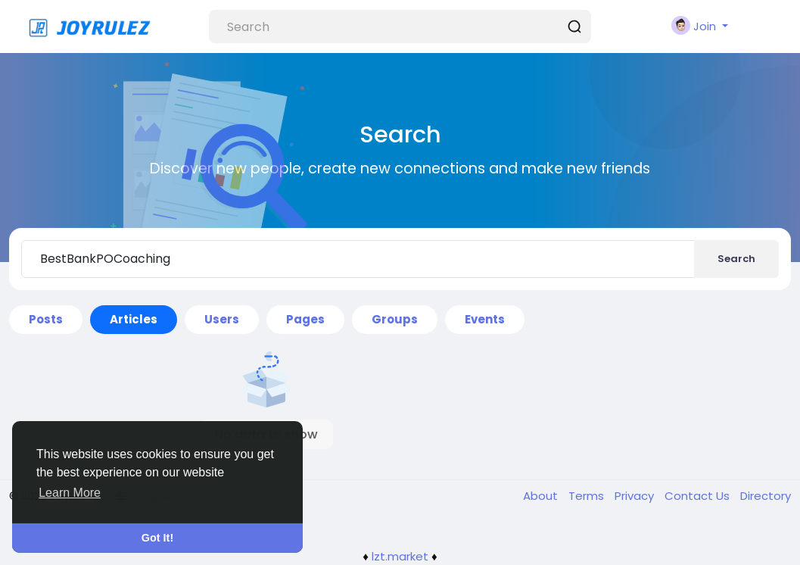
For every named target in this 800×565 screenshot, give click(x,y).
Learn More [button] (70, 492)
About (542, 496)
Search (736, 258)
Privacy (636, 496)
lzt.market (400, 556)
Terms (587, 496)
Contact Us (699, 496)
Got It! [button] (157, 538)
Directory (765, 496)
